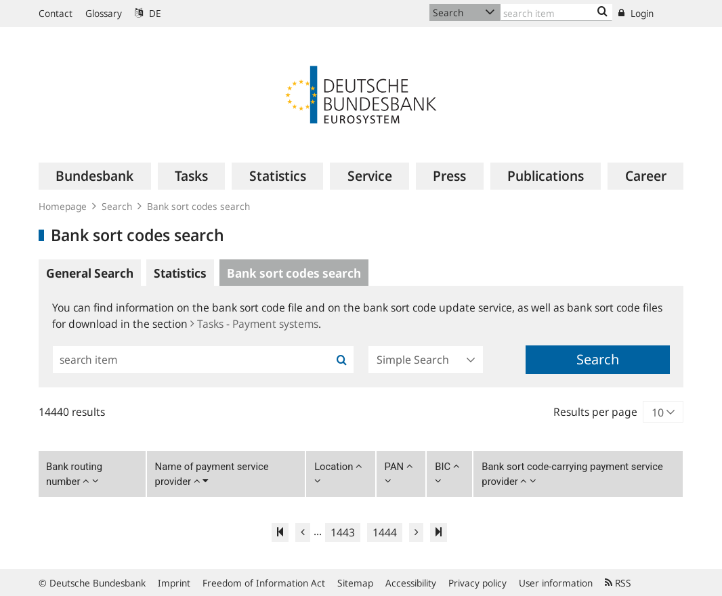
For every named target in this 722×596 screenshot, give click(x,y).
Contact (55, 13)
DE (148, 13)
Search (117, 206)
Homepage (63, 206)
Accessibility (410, 582)
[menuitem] (95, 176)
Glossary (103, 13)
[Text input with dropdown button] (556, 12)
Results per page (595, 411)
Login (636, 13)
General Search (89, 273)
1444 (385, 532)
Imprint (174, 582)
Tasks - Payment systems (254, 323)
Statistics (180, 273)
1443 (343, 532)
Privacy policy (477, 582)
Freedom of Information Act (264, 582)
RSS (618, 582)
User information (556, 582)
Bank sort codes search (198, 206)
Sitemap (355, 582)
